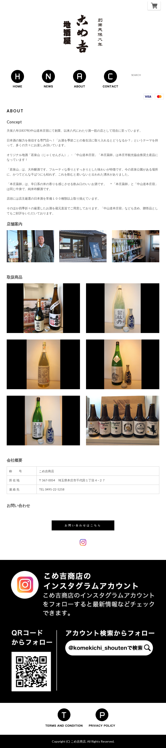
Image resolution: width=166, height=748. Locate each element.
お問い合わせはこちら (83, 525)
